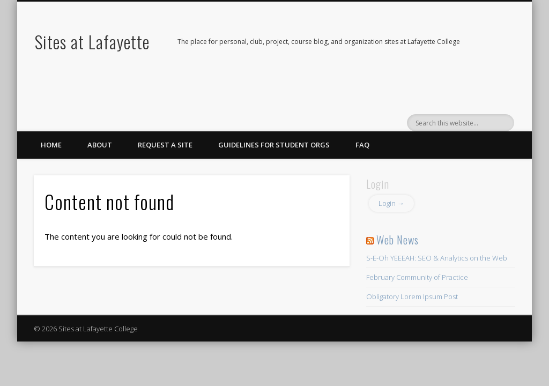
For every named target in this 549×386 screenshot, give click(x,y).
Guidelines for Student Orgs (274, 145)
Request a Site (165, 145)
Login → (391, 203)
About (99, 145)
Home (51, 145)
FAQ (362, 145)
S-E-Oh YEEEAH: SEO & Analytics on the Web (436, 258)
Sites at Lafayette (92, 41)
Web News (397, 240)
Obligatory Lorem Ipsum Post (412, 296)
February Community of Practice (417, 277)
